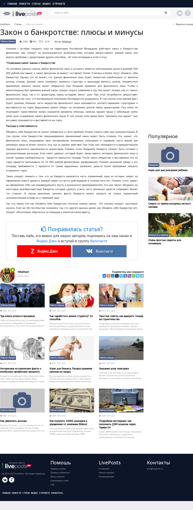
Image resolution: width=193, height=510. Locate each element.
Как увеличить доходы (13, 421)
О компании (104, 468)
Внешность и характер (158, 235)
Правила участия (58, 468)
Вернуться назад (183, 24)
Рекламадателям (106, 476)
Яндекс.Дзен (46, 241)
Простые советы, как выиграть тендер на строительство (121, 317)
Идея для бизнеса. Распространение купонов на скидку (70, 370)
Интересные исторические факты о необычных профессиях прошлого (20, 370)
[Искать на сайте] (110, 12)
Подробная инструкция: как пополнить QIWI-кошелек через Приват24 (117, 424)
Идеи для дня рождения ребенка (167, 170)
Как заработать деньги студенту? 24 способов (71, 317)
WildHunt (66, 41)
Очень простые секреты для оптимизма (164, 242)
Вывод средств (58, 476)
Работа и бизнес (8, 41)
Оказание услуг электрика (114, 368)
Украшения (153, 165)
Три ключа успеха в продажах (17, 316)
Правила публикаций (60, 472)
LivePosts (5, 24)
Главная (10, 4)
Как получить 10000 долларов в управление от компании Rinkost (68, 422)
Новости (24, 3)
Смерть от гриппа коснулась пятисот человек (169, 205)
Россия (152, 198)
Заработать (57, 493)
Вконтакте (98, 241)
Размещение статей (59, 480)
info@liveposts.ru (155, 468)
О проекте (58, 3)
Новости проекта (106, 472)
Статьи (36, 3)
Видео (46, 3)
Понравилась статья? (72, 229)
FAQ (52, 484)
